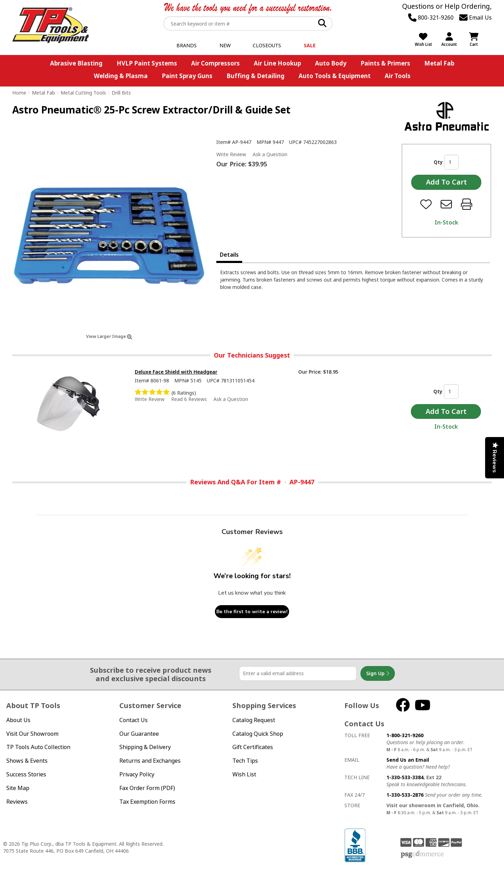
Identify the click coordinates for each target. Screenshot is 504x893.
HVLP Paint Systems (147, 63)
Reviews (17, 801)
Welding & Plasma (121, 76)
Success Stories (26, 774)
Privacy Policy (136, 774)
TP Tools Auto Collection (38, 747)
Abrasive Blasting (76, 63)
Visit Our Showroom (32, 734)
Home (19, 92)
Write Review (231, 154)
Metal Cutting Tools (83, 92)
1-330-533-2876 (405, 794)
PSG (422, 854)
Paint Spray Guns (187, 76)
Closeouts (267, 45)
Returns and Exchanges (150, 760)
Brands (186, 45)
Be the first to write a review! (252, 611)
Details (229, 254)
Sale (310, 45)
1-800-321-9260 (405, 735)
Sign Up (377, 673)
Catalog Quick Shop (257, 734)
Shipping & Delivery (145, 747)
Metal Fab (439, 63)
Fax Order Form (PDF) (147, 788)
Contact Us (133, 720)
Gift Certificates (252, 747)
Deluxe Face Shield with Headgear (176, 371)
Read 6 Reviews (189, 399)
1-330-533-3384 (405, 777)
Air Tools (398, 76)
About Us (18, 720)
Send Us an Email (407, 759)
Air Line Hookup (277, 63)
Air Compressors (215, 63)
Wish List (244, 774)
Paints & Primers (385, 63)
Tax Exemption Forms (147, 801)
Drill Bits (121, 92)
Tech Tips (245, 760)
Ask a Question (270, 154)
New (225, 45)
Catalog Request (253, 720)
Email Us (475, 18)
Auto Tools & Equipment (335, 76)
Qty (438, 162)
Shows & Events (27, 760)
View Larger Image (109, 336)
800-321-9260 (431, 18)
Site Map (17, 788)
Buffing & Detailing (255, 76)
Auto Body (330, 63)
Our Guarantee (139, 734)
